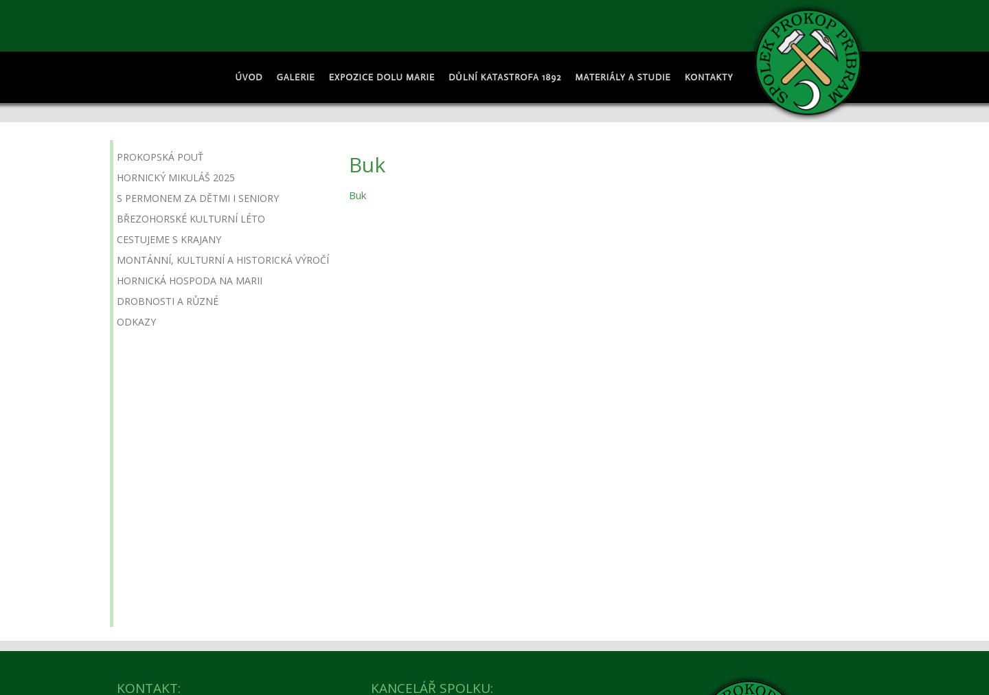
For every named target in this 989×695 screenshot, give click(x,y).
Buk (357, 195)
